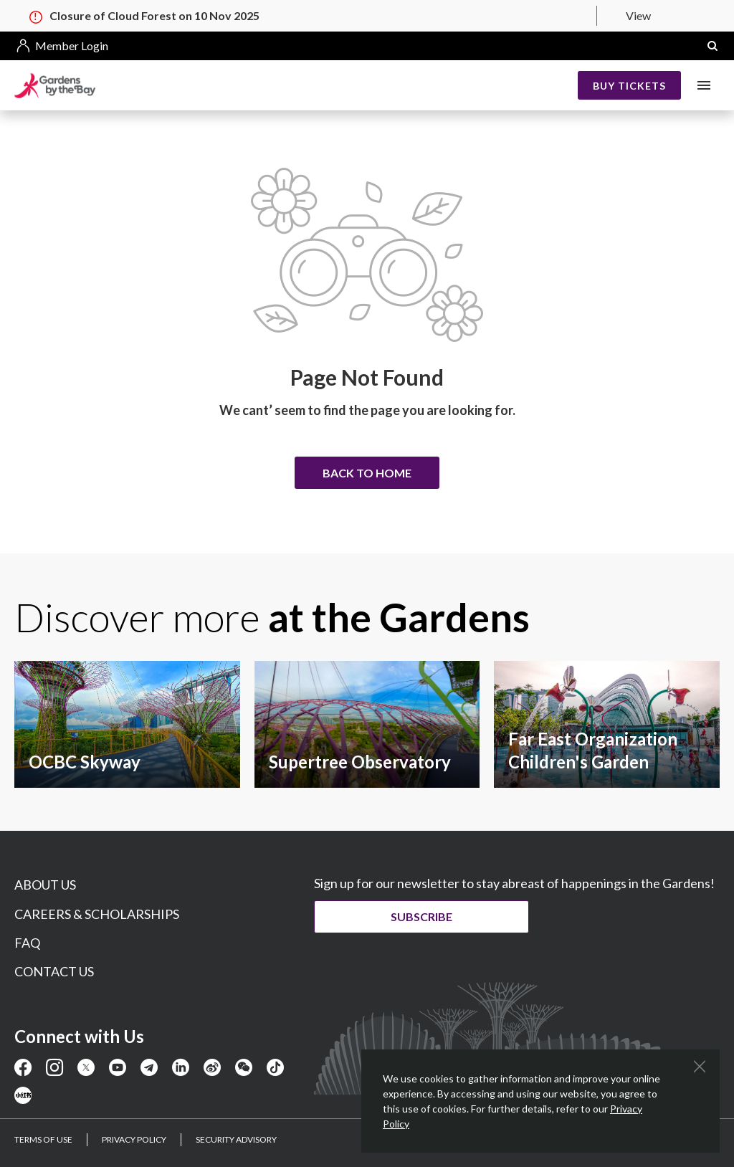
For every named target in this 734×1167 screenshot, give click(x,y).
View (638, 15)
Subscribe (421, 916)
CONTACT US (54, 971)
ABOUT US (45, 884)
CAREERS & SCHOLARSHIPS (96, 914)
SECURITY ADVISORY (236, 1139)
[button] (712, 46)
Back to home (367, 473)
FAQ (27, 943)
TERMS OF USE (43, 1139)
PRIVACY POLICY (134, 1139)
